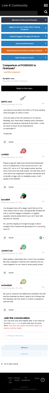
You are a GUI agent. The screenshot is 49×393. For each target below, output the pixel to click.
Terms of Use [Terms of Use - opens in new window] (10, 380)
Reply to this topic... (15, 336)
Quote (11, 142)
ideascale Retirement (24, 43)
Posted (11, 104)
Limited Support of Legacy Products (24, 36)
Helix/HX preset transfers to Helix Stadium (24, 51)
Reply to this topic (24, 88)
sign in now (15, 323)
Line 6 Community (15, 5)
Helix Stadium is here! (24, 58)
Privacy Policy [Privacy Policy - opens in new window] (17, 379)
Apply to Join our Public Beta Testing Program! (24, 28)
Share (24, 347)
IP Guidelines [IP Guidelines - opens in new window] (25, 379)
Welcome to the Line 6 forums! (24, 20)
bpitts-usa (9, 78)
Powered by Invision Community (24, 389)
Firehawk (23, 81)
